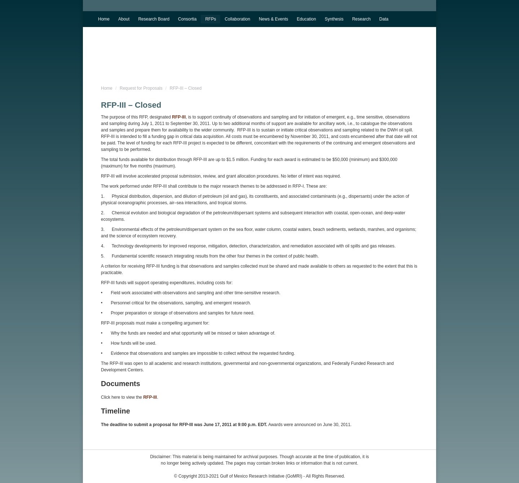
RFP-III (179, 117)
